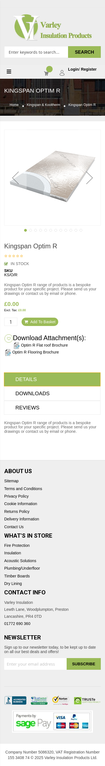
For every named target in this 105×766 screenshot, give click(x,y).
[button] (15, 178)
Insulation (12, 553)
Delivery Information (21, 519)
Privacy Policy (16, 496)
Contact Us (14, 527)
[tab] (52, 379)
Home (14, 105)
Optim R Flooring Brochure (31, 352)
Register (89, 69)
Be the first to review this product (13, 256)
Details (26, 379)
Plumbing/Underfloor (22, 568)
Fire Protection (17, 545)
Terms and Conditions (23, 489)
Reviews (27, 408)
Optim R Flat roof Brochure (40, 345)
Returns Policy (16, 512)
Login (73, 69)
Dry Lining (13, 584)
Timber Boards (17, 576)
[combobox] (52, 52)
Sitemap (11, 481)
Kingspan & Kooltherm (43, 105)
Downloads (32, 393)
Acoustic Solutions (20, 561)
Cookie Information (20, 504)
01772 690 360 (17, 623)
